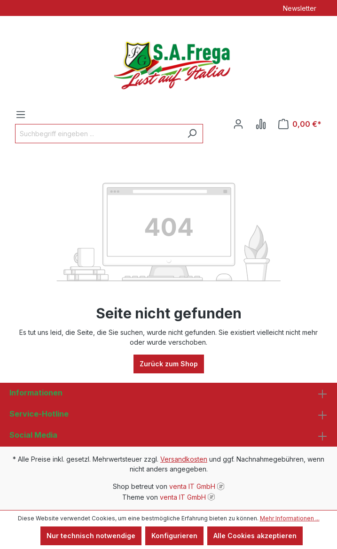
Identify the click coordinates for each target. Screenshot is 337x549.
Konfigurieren (174, 536)
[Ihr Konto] (238, 124)
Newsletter (299, 8)
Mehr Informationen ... (290, 518)
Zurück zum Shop (169, 364)
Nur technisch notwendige (91, 536)
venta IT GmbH (192, 486)
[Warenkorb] (300, 124)
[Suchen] (192, 133)
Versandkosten (183, 459)
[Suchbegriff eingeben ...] (98, 133)
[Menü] (20, 114)
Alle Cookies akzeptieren (255, 536)
